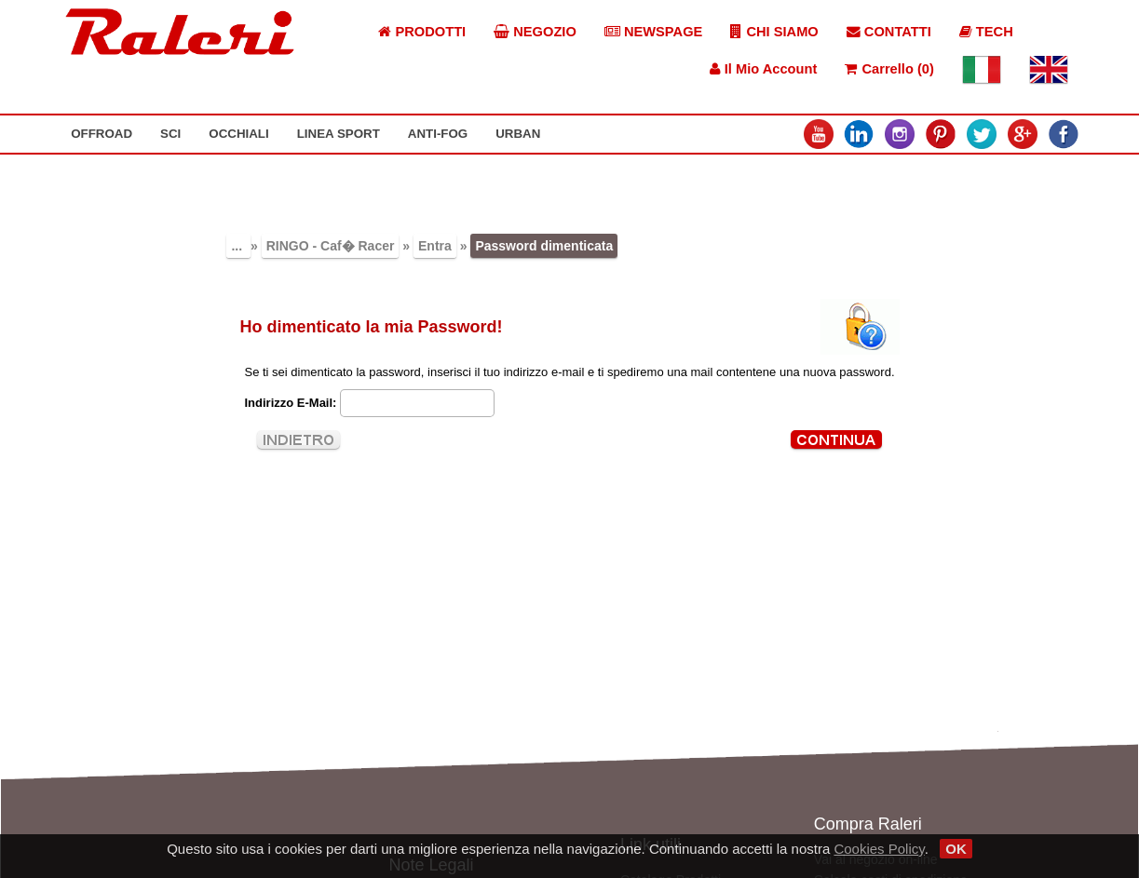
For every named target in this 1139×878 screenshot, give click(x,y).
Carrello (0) (889, 68)
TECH (986, 31)
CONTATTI (889, 31)
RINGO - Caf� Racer (330, 245)
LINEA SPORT (338, 134)
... (238, 245)
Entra (435, 245)
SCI (170, 134)
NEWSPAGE (653, 31)
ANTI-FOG (438, 134)
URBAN (517, 134)
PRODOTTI (422, 31)
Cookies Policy (879, 849)
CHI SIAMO (774, 31)
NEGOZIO (535, 31)
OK (956, 849)
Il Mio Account (764, 68)
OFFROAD (101, 134)
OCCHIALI (238, 134)
